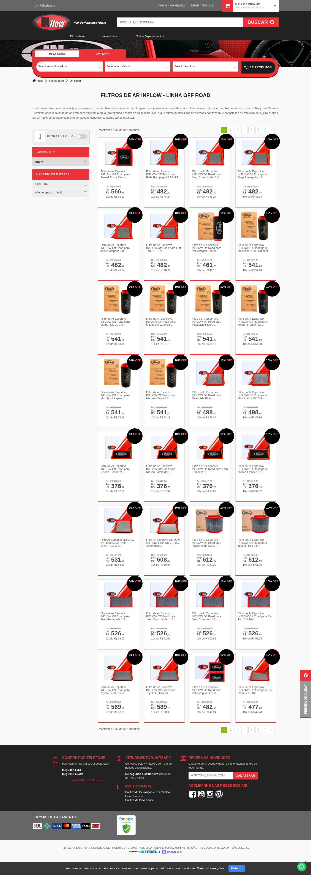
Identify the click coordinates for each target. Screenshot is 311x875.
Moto (101, 54)
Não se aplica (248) (48, 192)
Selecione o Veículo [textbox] (118, 67)
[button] (305, 694)
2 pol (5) (41, 183)
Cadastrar (245, 790)
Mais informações (210, 868)
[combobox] (69, 67)
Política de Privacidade (139, 814)
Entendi (236, 868)
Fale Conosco (134, 810)
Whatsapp (45, 5)
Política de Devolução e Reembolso (147, 806)
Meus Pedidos (202, 5)
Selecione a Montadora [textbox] (52, 67)
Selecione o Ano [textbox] (184, 67)
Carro (57, 54)
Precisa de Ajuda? (172, 5)
